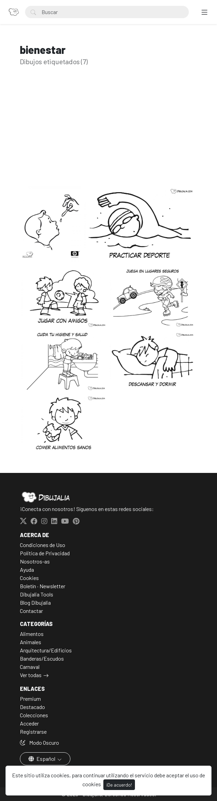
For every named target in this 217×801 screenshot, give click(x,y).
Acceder (29, 723)
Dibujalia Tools (36, 594)
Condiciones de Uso (42, 545)
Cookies (29, 577)
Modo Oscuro (39, 742)
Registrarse (33, 731)
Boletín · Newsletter (42, 586)
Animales (30, 642)
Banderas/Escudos (42, 658)
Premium (30, 698)
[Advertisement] (108, 137)
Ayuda (27, 569)
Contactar (31, 610)
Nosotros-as (35, 561)
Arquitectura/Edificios (46, 650)
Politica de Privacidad (45, 553)
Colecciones (34, 715)
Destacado (32, 707)
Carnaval (29, 666)
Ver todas (31, 675)
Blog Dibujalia (35, 602)
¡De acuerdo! (119, 785)
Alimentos (32, 633)
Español (42, 758)
